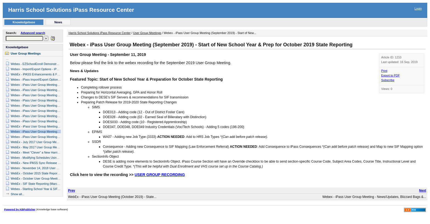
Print (384, 70)
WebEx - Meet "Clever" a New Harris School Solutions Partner (51, 152)
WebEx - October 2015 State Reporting (36, 173)
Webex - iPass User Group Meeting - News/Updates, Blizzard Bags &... (374, 197)
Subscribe (387, 80)
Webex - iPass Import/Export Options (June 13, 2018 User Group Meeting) (59, 79)
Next (422, 190)
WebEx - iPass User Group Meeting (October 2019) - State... (112, 197)
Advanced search (33, 33)
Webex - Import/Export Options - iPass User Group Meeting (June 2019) (58, 69)
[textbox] (24, 38)
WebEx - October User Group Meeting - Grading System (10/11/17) (55, 178)
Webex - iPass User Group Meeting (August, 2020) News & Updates (55, 90)
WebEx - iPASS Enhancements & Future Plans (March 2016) (50, 74)
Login (418, 8)
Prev (71, 190)
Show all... (17, 194)
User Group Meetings (26, 53)
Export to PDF (390, 75)
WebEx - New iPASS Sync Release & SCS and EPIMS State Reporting (57, 163)
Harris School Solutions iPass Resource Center (71, 10)
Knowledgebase (17, 47)
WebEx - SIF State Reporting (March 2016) (39, 183)
